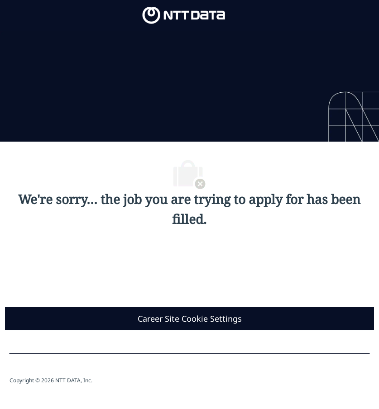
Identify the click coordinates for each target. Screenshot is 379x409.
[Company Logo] (184, 14)
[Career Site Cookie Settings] (190, 318)
